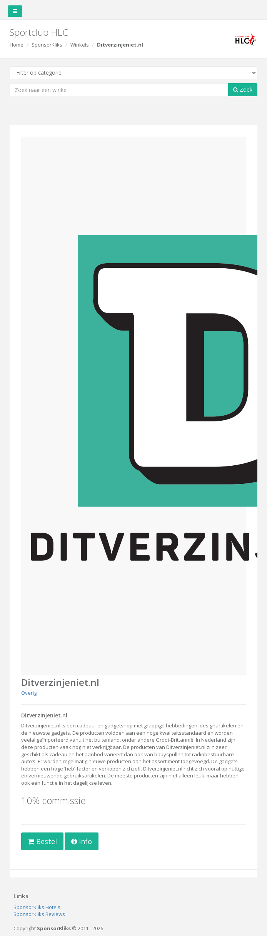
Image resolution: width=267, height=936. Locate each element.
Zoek (242, 89)
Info (81, 841)
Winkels (79, 44)
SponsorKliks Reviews (39, 914)
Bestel (42, 841)
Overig (29, 692)
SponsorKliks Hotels (36, 907)
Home (16, 44)
